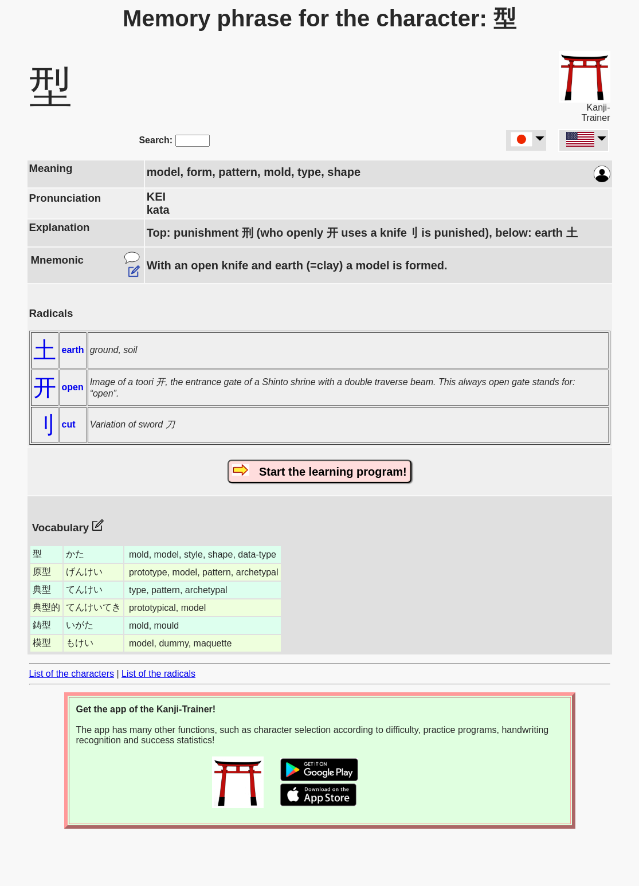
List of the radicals (158, 674)
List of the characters (72, 674)
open (73, 387)
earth (73, 350)
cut (69, 424)
